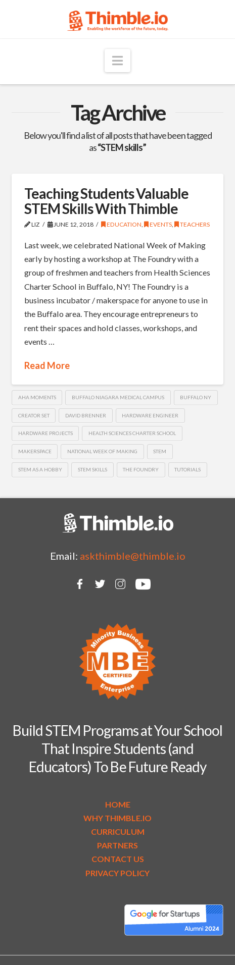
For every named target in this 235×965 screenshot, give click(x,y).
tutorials (187, 469)
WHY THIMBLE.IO (117, 818)
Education (121, 224)
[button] (117, 60)
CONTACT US (117, 859)
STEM (159, 451)
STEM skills (92, 469)
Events (158, 224)
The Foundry (141, 469)
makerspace (35, 451)
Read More (47, 365)
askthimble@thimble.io (132, 556)
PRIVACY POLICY (117, 873)
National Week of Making (102, 451)
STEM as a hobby (40, 469)
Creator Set (34, 415)
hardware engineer (150, 415)
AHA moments (37, 397)
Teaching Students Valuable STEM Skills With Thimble (106, 201)
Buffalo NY (195, 397)
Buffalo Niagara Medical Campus (118, 397)
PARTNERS (117, 845)
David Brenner (85, 415)
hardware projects (45, 433)
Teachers (192, 224)
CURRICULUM (118, 831)
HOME (117, 804)
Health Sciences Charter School (132, 433)
